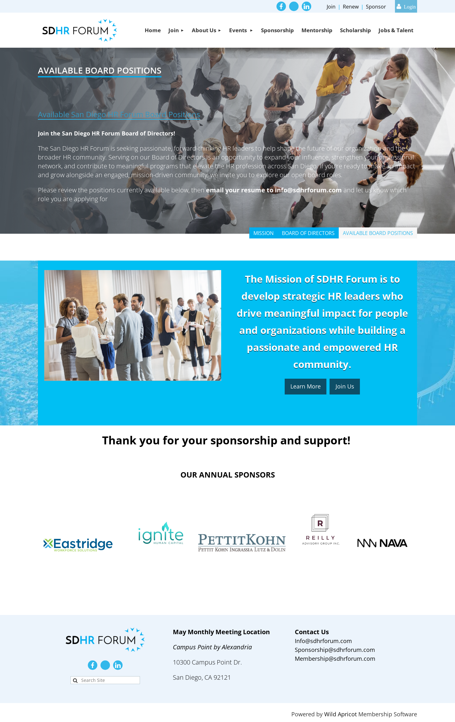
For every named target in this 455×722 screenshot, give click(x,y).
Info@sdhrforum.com (323, 641)
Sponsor (376, 6)
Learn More (305, 386)
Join (331, 6)
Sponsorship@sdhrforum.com (335, 649)
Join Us (345, 386)
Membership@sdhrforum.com (335, 658)
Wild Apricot (340, 714)
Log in (406, 6)
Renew (351, 6)
